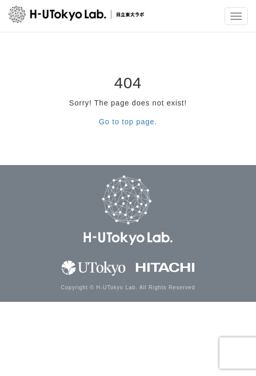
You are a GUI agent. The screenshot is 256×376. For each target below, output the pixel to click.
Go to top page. (128, 122)
